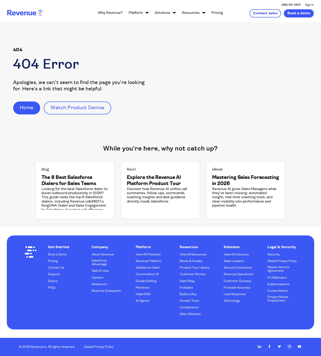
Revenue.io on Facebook (269, 346)
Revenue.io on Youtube (299, 346)
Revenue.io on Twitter (279, 346)
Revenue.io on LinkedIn (259, 346)
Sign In (309, 5)
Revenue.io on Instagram (289, 346)
